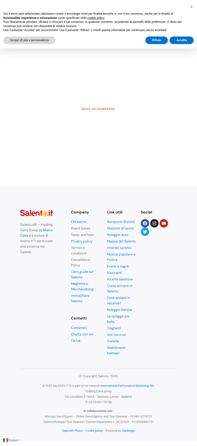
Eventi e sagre (118, 266)
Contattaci (79, 328)
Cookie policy (94, 430)
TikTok (76, 341)
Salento (126, 396)
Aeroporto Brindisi (121, 222)
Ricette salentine (120, 279)
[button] (191, 6)
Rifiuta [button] (156, 40)
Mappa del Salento (121, 241)
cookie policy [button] (95, 18)
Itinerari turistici (119, 248)
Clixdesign (128, 430)
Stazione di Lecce (120, 228)
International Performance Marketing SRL (127, 385)
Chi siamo (78, 222)
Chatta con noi (82, 334)
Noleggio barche (119, 309)
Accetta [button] (181, 40)
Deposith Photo (72, 430)
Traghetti (114, 328)
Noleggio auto (117, 235)
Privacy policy (82, 241)
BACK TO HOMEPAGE (98, 109)
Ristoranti (114, 273)
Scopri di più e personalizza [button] (29, 40)
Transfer (113, 341)
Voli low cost (116, 334)
